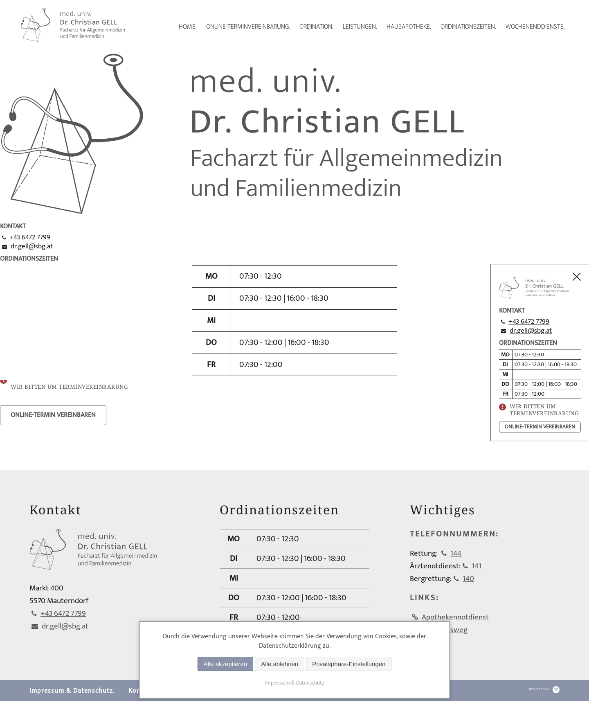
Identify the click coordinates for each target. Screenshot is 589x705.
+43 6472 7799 (528, 321)
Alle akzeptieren (225, 663)
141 (476, 568)
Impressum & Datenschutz (294, 682)
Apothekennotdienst (455, 619)
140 (468, 580)
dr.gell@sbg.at (531, 330)
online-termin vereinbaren (540, 426)
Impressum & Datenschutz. (72, 694)
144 (455, 555)
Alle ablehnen (279, 663)
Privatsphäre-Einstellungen (348, 663)
